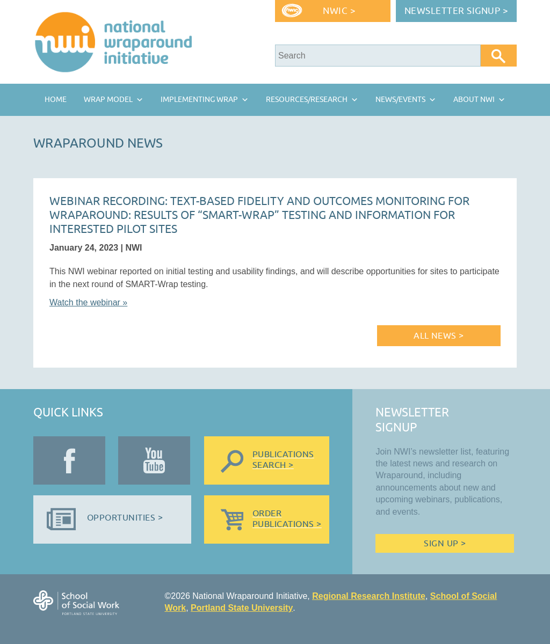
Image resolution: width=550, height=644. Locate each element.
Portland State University (242, 607)
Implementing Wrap (199, 99)
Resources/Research (307, 99)
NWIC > (339, 11)
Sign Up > (445, 543)
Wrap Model (108, 99)
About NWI (474, 99)
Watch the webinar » (88, 302)
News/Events (400, 99)
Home (56, 99)
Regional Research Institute (368, 596)
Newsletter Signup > (456, 11)
